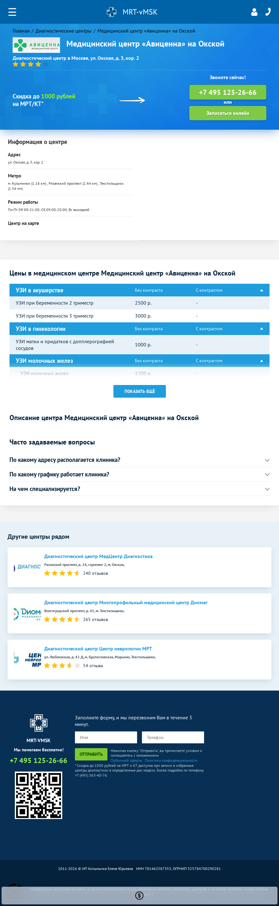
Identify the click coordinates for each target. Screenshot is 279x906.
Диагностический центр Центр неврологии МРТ (98, 648)
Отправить (91, 754)
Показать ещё (139, 391)
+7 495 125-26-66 (267, 12)
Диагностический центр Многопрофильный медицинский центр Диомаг (126, 602)
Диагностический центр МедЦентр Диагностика (98, 556)
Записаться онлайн (228, 113)
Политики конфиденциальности (171, 760)
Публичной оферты (126, 760)
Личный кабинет (254, 12)
